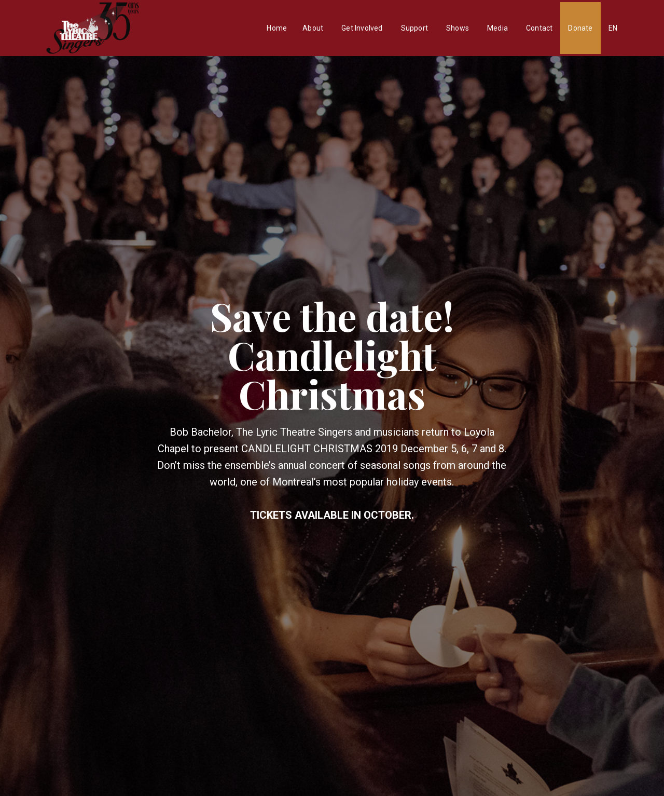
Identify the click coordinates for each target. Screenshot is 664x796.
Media (497, 28)
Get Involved (361, 28)
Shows (457, 28)
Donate (580, 28)
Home (277, 28)
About (312, 28)
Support (414, 28)
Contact (539, 28)
